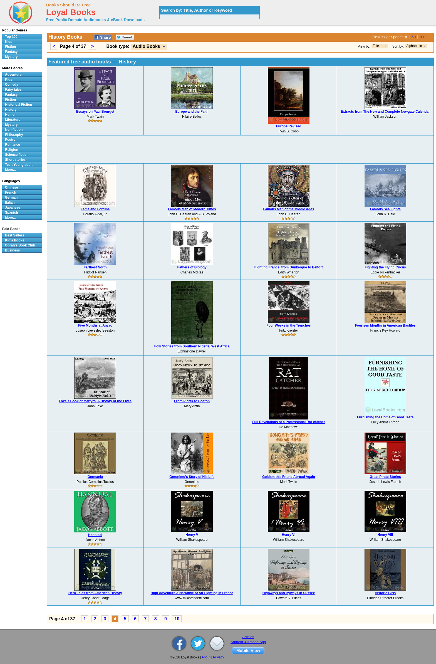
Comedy (11, 85)
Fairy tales (13, 90)
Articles (248, 637)
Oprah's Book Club (20, 245)
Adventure (13, 74)
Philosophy (14, 135)
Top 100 (11, 37)
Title (376, 46)
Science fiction (17, 155)
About (206, 657)
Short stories (15, 160)
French (10, 192)
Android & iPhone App (248, 642)
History (10, 110)
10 (176, 618)
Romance (12, 145)
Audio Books (146, 46)
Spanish (11, 212)
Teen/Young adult (19, 165)
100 (422, 37)
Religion (11, 150)
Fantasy (11, 52)
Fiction (10, 47)
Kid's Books (14, 240)
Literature (12, 120)
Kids (8, 42)
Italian (10, 202)
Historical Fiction (18, 105)
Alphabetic (414, 46)
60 (414, 37)
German (11, 197)
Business (12, 250)
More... (10, 170)
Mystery (11, 57)
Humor (10, 115)
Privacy (218, 657)
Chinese (11, 187)
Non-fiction (14, 130)
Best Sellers (14, 235)
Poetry (10, 140)
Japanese (12, 207)
